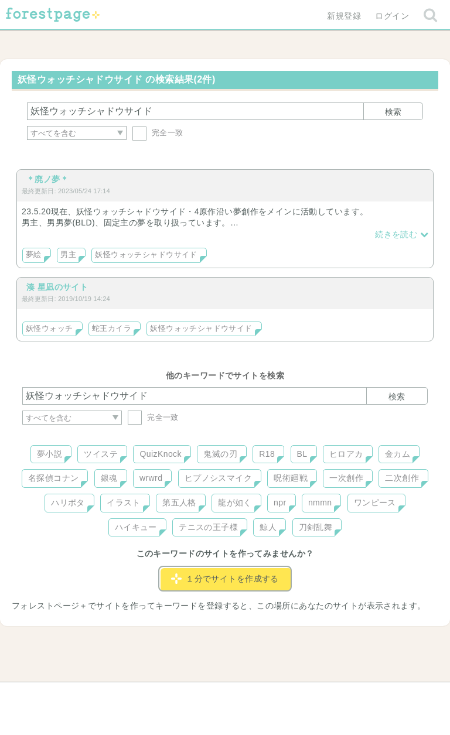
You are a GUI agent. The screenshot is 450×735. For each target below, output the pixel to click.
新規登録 (344, 15)
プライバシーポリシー (351, 695)
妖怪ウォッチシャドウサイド (146, 255)
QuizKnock (160, 454)
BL (302, 454)
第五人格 (179, 502)
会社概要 (270, 695)
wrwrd (150, 478)
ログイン (392, 15)
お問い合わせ (140, 695)
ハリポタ (68, 502)
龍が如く (235, 502)
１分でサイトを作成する (225, 578)
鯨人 (268, 527)
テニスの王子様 (208, 527)
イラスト (124, 502)
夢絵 (34, 255)
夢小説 (49, 454)
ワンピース (375, 502)
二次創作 (402, 478)
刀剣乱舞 (316, 527)
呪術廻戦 (291, 478)
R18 (267, 454)
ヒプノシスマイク (218, 478)
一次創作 (346, 478)
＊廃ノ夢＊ (47, 179)
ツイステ (101, 454)
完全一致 (157, 132)
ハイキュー (136, 527)
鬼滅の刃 (220, 454)
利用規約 (208, 695)
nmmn (320, 502)
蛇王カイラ (111, 328)
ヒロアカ (346, 454)
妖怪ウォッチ (49, 328)
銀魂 (109, 478)
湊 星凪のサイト (57, 287)
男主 (68, 255)
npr (280, 502)
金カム (397, 454)
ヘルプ (75, 695)
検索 (393, 112)
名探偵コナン (53, 478)
